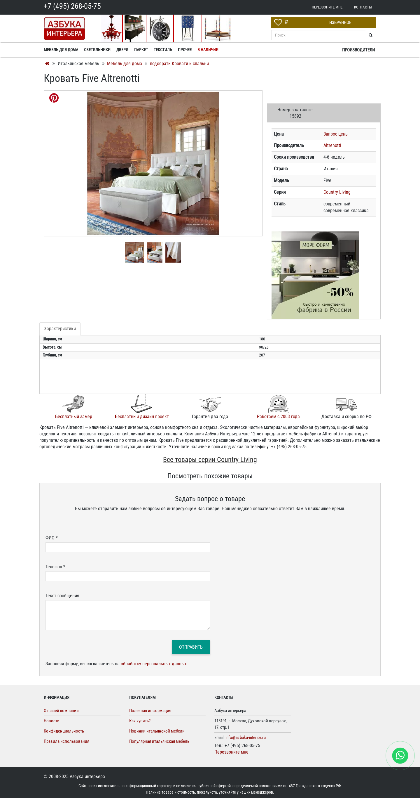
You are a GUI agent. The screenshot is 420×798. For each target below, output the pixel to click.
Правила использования (66, 741)
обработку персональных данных (154, 664)
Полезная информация (150, 710)
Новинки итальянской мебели (157, 731)
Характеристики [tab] (60, 328)
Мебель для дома (125, 63)
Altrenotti (332, 145)
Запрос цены (336, 134)
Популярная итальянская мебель (159, 741)
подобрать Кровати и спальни (179, 63)
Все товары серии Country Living (210, 460)
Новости (52, 720)
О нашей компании (61, 710)
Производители (358, 50)
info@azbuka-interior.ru (245, 737)
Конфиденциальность (64, 731)
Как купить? (139, 720)
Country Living (337, 192)
